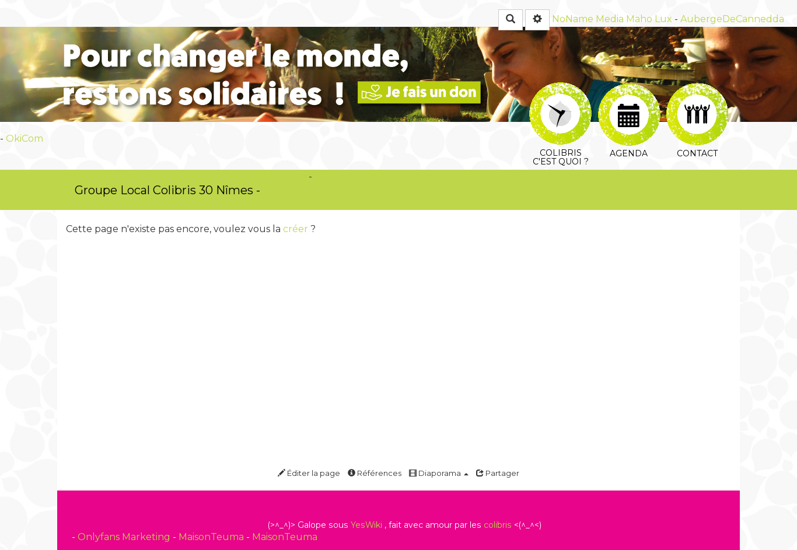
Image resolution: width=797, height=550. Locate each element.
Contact (697, 96)
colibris (498, 525)
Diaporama (439, 473)
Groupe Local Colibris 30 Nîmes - (167, 190)
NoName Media (588, 18)
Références (374, 473)
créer (295, 228)
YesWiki (366, 525)
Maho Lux (649, 18)
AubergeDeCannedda (732, 18)
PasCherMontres (308, 189)
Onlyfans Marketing (125, 536)
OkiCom (24, 138)
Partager (497, 473)
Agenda (629, 96)
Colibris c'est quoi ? (560, 90)
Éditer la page (309, 473)
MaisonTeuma (212, 536)
